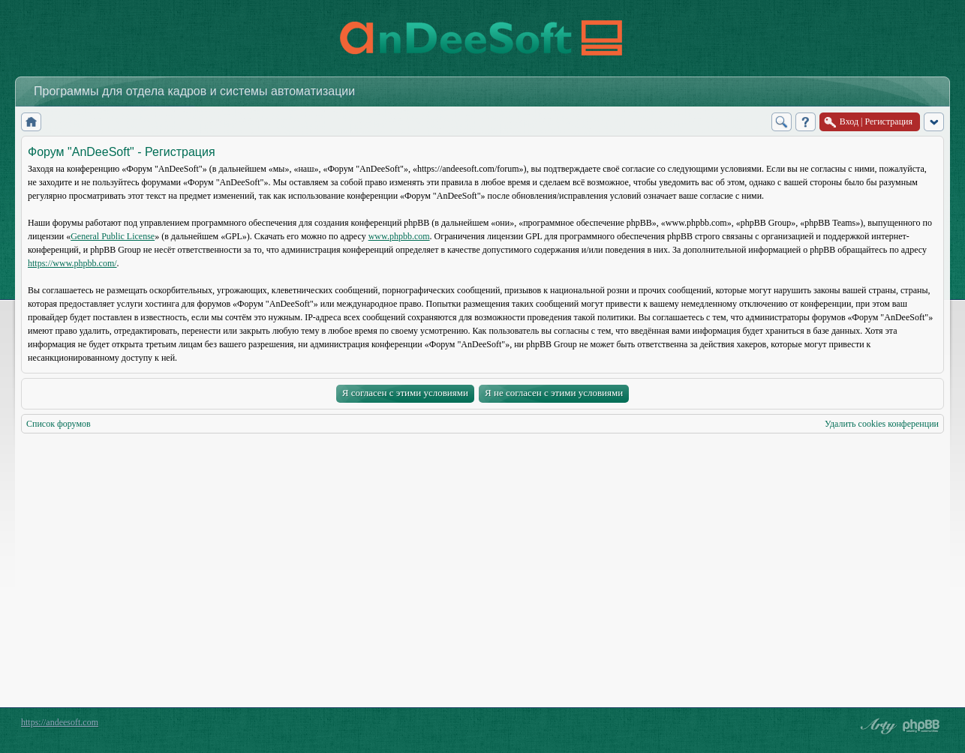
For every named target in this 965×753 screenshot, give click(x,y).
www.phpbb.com (399, 236)
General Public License (113, 236)
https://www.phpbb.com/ (72, 263)
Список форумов (58, 423)
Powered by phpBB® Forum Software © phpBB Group (921, 726)
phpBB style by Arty (876, 726)
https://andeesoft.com (59, 722)
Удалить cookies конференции (882, 423)
